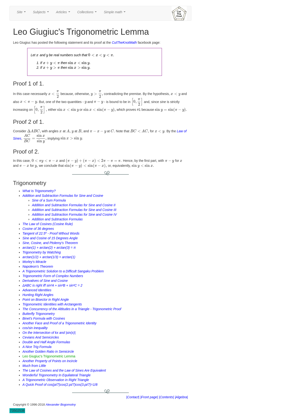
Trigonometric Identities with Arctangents (52, 304)
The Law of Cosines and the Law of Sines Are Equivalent (64, 370)
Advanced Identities (36, 290)
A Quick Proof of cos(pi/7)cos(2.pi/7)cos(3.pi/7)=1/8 (59, 384)
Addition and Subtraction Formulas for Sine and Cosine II (73, 205)
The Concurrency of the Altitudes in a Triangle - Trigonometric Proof (71, 309)
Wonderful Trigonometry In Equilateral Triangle (56, 375)
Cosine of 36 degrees (38, 229)
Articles (64, 13)
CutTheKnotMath (124, 42)
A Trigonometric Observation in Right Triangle (55, 380)
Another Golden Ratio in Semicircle (48, 351)
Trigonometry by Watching (41, 252)
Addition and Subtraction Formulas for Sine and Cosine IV (74, 214)
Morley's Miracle (34, 262)
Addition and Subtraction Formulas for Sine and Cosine (62, 195)
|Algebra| (181, 397)
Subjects (42, 13)
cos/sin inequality (35, 328)
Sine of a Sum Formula (49, 200)
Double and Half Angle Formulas (46, 342)
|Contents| (166, 397)
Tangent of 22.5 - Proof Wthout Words (50, 233)
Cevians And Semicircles (40, 337)
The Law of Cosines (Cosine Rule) (47, 224)
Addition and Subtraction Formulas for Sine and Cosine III (74, 210)
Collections (88, 13)
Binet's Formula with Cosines (43, 318)
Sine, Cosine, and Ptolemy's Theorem (50, 243)
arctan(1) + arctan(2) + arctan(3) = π (49, 247)
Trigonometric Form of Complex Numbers (52, 276)
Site (22, 13)
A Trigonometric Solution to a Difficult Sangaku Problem (63, 271)
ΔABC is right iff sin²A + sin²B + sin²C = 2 (52, 285)
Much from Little (34, 366)
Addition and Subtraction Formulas (57, 219)
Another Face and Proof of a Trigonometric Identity (59, 323)
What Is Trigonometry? (39, 191)
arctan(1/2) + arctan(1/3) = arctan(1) (48, 257)
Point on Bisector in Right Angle (45, 299)
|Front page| (149, 397)
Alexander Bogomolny (61, 404)
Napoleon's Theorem (37, 266)
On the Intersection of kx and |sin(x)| (48, 333)
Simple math (115, 13)
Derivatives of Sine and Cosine (45, 281)
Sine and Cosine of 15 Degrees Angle (50, 238)
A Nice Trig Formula (37, 347)
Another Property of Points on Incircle (49, 361)
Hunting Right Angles (37, 295)
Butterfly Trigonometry (38, 314)
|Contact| (132, 397)
